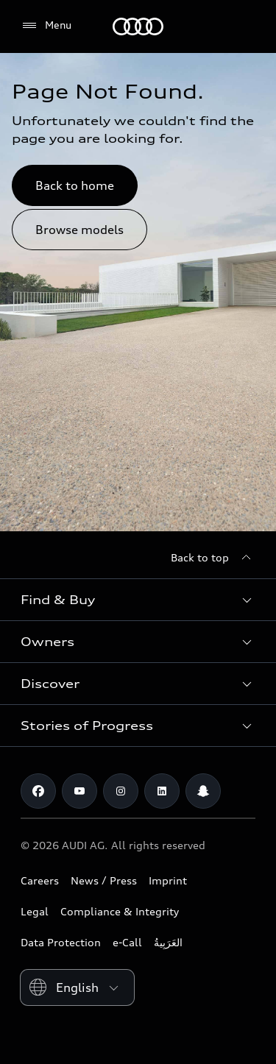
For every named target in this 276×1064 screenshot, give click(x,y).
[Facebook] (38, 791)
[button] (138, 599)
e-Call (127, 942)
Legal (35, 911)
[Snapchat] (203, 791)
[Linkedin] (162, 791)
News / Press (104, 880)
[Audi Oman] (138, 26)
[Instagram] (120, 791)
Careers (40, 880)
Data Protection (61, 942)
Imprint (168, 880)
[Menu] (46, 26)
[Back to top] (213, 558)
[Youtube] (79, 791)
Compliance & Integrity (119, 911)
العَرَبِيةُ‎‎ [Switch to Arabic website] (168, 942)
